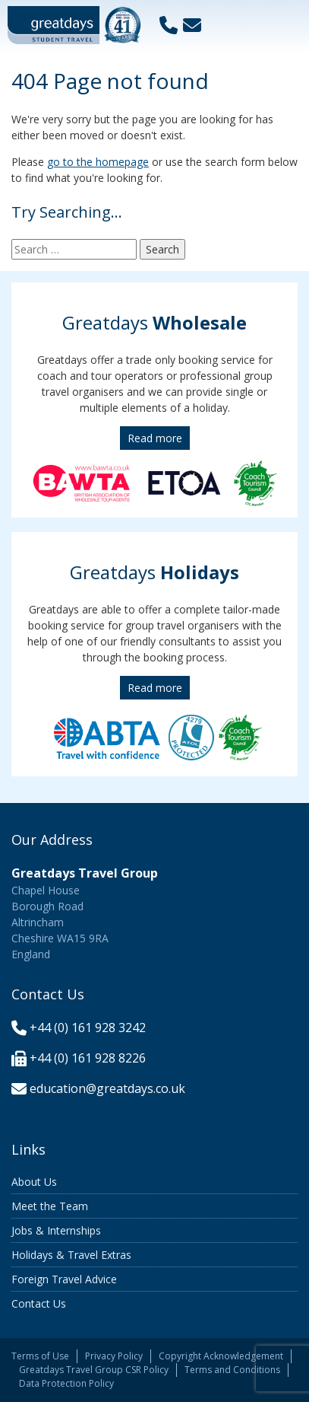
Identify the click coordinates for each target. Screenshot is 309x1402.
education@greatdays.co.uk (107, 1088)
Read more (155, 438)
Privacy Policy (114, 1355)
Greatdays (154, 322)
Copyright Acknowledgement (221, 1355)
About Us (34, 1181)
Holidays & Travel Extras (71, 1254)
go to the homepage (98, 162)
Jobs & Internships (56, 1230)
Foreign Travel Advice (64, 1279)
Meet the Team (49, 1206)
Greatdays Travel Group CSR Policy (94, 1369)
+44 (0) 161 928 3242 (88, 1027)
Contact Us (38, 1303)
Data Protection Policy (66, 1383)
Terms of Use (40, 1355)
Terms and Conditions (232, 1369)
